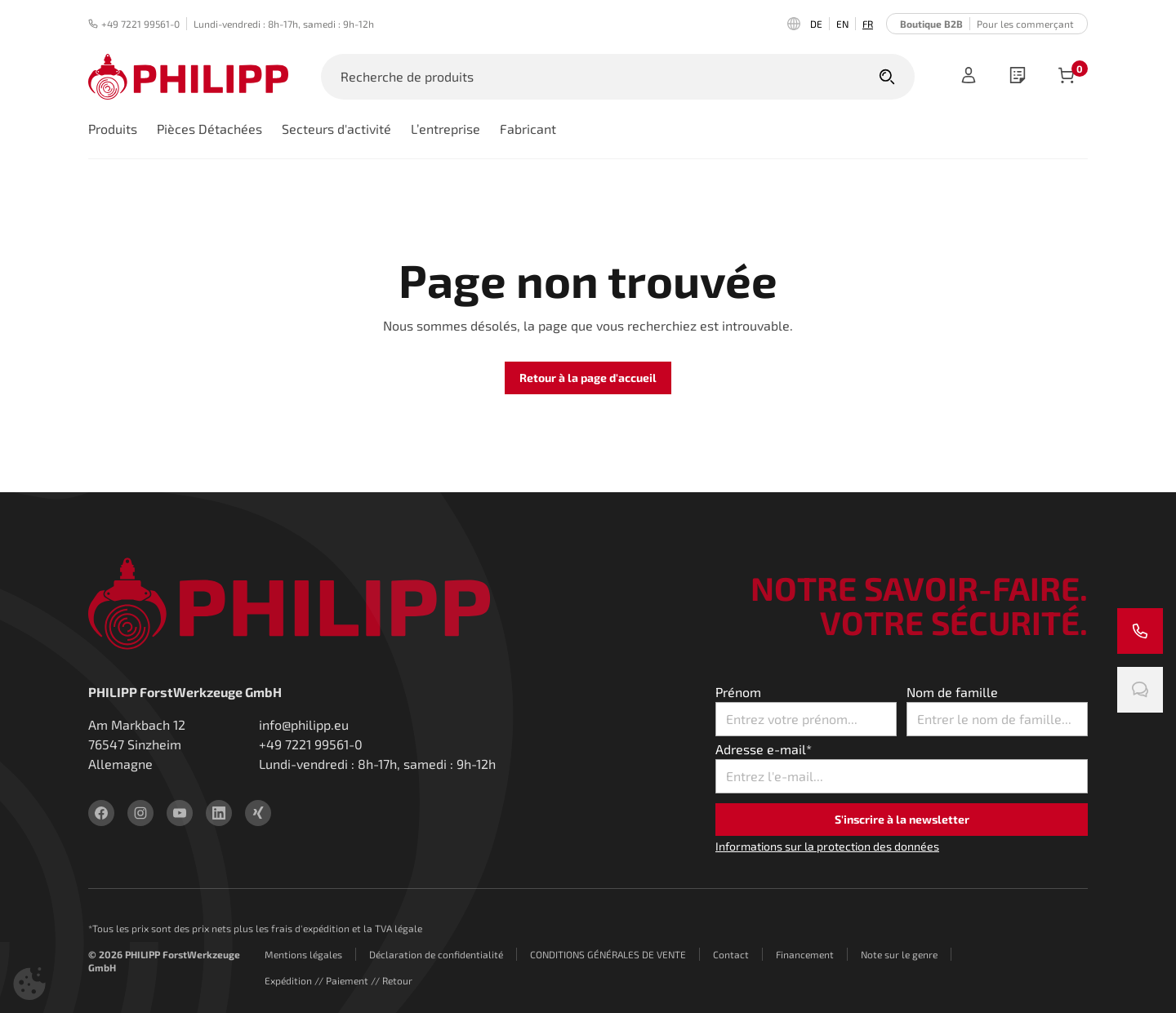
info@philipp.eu (304, 724)
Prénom (738, 692)
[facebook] (101, 813)
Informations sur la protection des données (827, 846)
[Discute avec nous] (1140, 690)
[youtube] (180, 813)
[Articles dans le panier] (1066, 76)
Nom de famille (952, 692)
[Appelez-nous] (1140, 631)
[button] (29, 983)
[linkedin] (219, 813)
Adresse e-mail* (763, 749)
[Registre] (968, 76)
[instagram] (140, 813)
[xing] (258, 813)
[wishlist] (1017, 76)
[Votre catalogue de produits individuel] (1017, 76)
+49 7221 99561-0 (134, 23)
